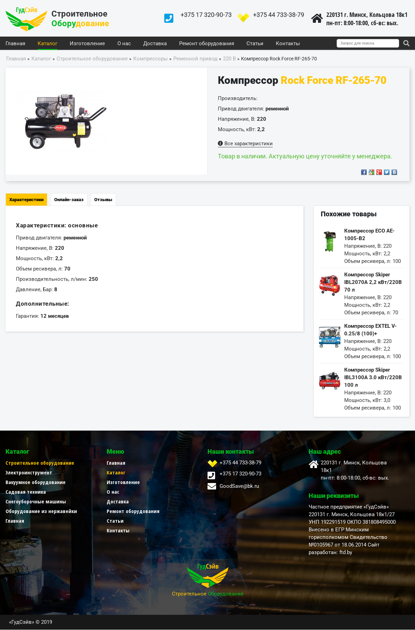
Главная (15, 44)
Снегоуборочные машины (36, 501)
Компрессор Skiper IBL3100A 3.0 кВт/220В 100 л (373, 377)
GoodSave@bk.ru (239, 486)
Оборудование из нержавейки (41, 511)
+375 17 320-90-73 (206, 14)
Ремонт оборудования (206, 44)
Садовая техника (26, 492)
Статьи (255, 44)
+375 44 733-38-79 (278, 14)
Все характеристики (245, 144)
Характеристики (26, 200)
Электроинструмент (29, 472)
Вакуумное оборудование (36, 482)
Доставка (155, 44)
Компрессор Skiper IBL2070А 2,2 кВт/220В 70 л (373, 282)
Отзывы (103, 200)
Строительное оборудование (40, 463)
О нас (124, 44)
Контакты (288, 44)
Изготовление (87, 44)
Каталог (47, 44)
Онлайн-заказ (69, 200)
